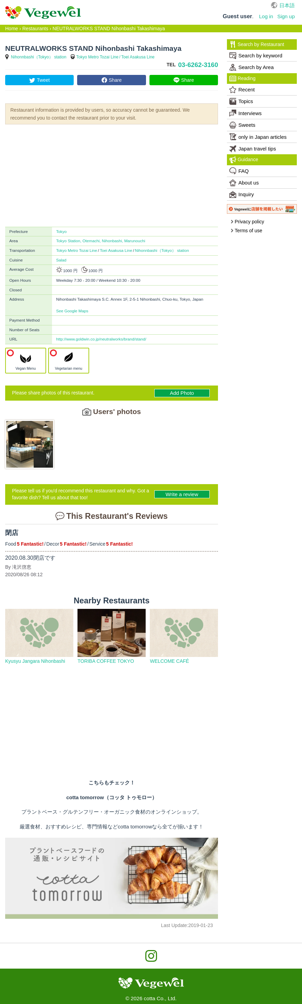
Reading (242, 78)
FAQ (239, 170)
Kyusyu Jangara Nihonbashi (35, 661)
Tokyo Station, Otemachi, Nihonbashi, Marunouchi (100, 240)
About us (244, 182)
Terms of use (246, 230)
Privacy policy (247, 221)
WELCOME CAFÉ (169, 661)
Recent (242, 89)
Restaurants (35, 28)
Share (115, 80)
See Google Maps (72, 311)
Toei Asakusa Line (138, 57)
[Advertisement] (111, 175)
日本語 (287, 5)
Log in (266, 16)
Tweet (43, 80)
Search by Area (251, 67)
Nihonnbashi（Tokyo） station (38, 57)
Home (11, 28)
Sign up (286, 16)
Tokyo (61, 231)
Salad (61, 260)
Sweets (242, 125)
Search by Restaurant (256, 44)
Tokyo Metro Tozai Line (97, 57)
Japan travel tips (252, 148)
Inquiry (241, 194)
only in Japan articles (258, 136)
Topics (241, 101)
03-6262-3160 (198, 64)
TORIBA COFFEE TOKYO (105, 661)
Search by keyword (255, 55)
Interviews (245, 113)
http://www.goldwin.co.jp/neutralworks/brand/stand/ (101, 339)
